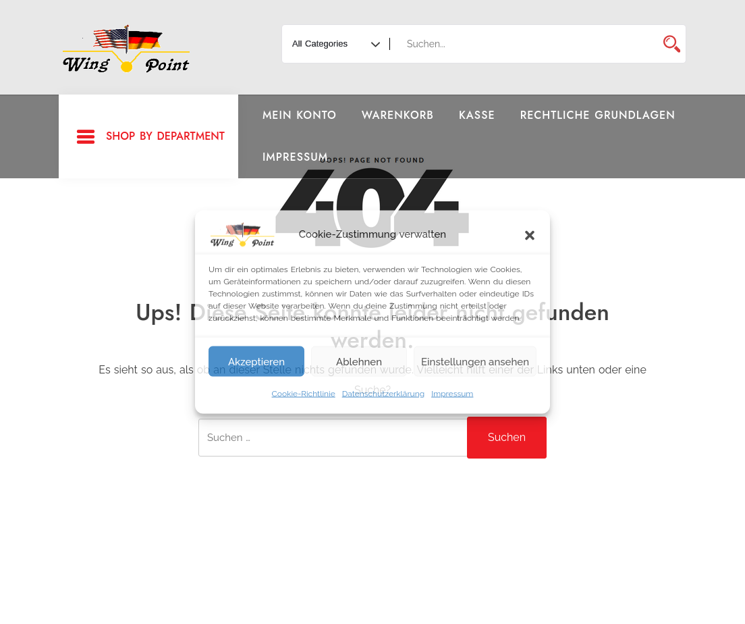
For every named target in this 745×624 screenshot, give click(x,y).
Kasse (477, 115)
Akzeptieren (256, 361)
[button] (529, 234)
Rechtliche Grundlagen (597, 115)
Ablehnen (359, 361)
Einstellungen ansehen (475, 361)
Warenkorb (398, 115)
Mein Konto (300, 115)
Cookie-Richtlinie (303, 393)
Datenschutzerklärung (383, 393)
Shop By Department (150, 137)
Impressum (452, 393)
